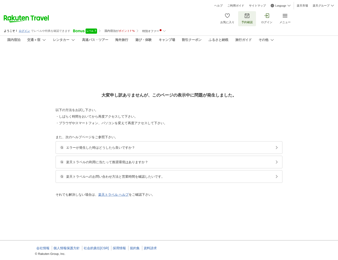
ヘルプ (218, 5)
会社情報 (42, 248)
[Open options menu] (57, 148)
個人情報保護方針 (66, 248)
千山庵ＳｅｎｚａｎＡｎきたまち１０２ (82, 56)
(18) (103, 79)
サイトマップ (257, 5)
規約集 (135, 248)
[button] (70, 200)
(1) (164, 79)
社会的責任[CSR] (96, 248)
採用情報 (119, 248)
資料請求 (150, 248)
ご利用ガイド (235, 5)
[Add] (309, 60)
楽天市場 (302, 5)
